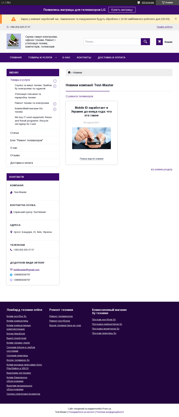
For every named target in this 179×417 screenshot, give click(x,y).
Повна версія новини (91, 158)
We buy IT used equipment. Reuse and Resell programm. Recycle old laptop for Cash (33, 120)
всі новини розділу (161, 169)
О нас (66, 57)
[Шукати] (145, 41)
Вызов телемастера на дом (65, 325)
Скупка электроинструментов (23, 394)
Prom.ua (106, 408)
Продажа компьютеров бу (107, 324)
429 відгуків (148, 2)
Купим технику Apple (18, 342)
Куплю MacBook (16, 333)
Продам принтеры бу (104, 333)
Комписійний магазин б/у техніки (29, 110)
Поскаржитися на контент (81, 412)
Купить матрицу (122, 9)
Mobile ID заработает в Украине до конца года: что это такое (91, 111)
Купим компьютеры (17, 320)
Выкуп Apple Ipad (16, 338)
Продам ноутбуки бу (104, 319)
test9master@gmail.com (26, 269)
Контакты (84, 57)
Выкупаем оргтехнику (19, 372)
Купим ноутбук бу (16, 316)
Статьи (14, 132)
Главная (16, 57)
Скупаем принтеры (17, 355)
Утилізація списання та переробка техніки (28, 96)
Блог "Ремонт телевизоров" (26, 140)
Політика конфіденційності (110, 412)
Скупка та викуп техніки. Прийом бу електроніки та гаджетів (33, 87)
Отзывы (15, 155)
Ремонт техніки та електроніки (32, 103)
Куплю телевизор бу (18, 360)
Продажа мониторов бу (105, 328)
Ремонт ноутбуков (59, 320)
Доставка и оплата (111, 57)
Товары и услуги (40, 57)
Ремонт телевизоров (61, 316)
